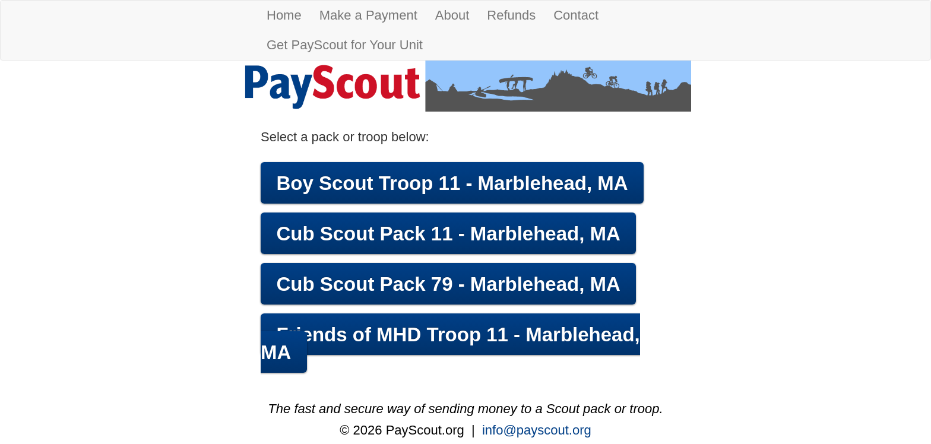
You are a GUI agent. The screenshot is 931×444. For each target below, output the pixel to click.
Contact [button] (575, 15)
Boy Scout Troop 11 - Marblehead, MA (452, 183)
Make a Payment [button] (368, 15)
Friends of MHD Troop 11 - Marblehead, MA (450, 343)
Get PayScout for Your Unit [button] (345, 44)
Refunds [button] (511, 15)
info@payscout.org (536, 430)
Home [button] (284, 15)
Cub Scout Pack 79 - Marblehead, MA (448, 284)
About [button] (452, 15)
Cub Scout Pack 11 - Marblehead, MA (448, 234)
